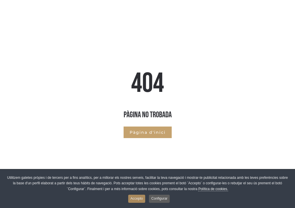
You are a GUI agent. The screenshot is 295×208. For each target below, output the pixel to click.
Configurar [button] (159, 200)
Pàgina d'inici (148, 132)
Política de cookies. (213, 190)
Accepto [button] (137, 200)
